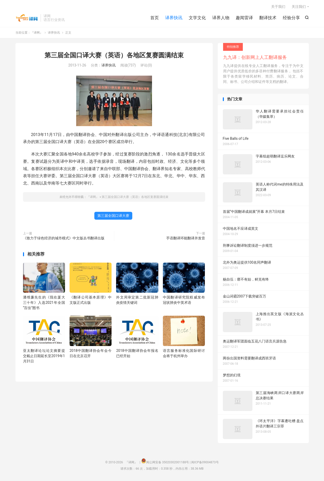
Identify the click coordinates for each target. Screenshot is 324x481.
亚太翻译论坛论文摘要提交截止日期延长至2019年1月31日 (44, 356)
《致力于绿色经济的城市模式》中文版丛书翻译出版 (63, 238)
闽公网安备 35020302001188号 (167, 462)
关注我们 (299, 7)
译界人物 (220, 17)
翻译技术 (267, 17)
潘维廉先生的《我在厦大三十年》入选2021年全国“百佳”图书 (44, 302)
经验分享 (291, 17)
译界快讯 (173, 17)
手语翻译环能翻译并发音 (185, 238)
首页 (154, 17)
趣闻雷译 (244, 17)
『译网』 (26, 18)
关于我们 (278, 7)
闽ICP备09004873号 (205, 462)
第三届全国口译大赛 (113, 216)
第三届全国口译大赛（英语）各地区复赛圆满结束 (114, 55)
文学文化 (197, 17)
